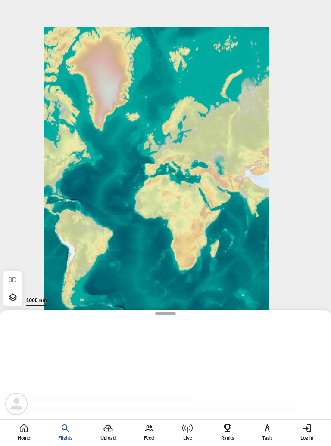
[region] (165, 223)
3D (13, 279)
